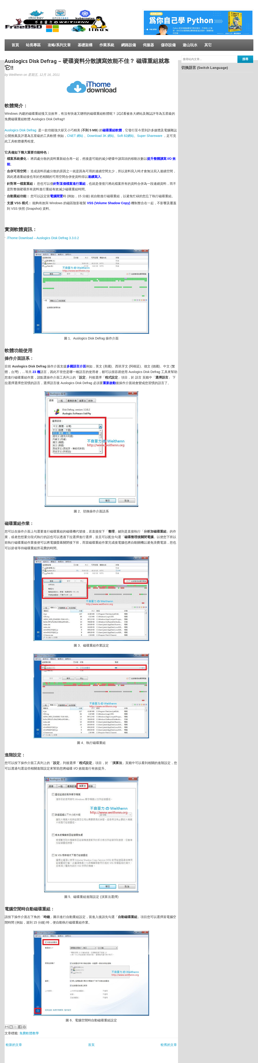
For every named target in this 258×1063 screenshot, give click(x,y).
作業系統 (106, 45)
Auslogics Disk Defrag (20, 130)
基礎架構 (85, 45)
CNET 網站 (75, 136)
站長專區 (33, 45)
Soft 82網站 (125, 136)
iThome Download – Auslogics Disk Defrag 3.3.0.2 (43, 238)
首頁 (15, 45)
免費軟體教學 (29, 1033)
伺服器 (148, 45)
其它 (208, 45)
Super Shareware (149, 136)
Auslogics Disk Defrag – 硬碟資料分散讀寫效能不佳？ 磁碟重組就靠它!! (87, 64)
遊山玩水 (190, 45)
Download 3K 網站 (100, 136)
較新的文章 (14, 1045)
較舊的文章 (169, 1045)
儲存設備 (168, 45)
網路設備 (128, 45)
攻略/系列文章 (59, 45)
